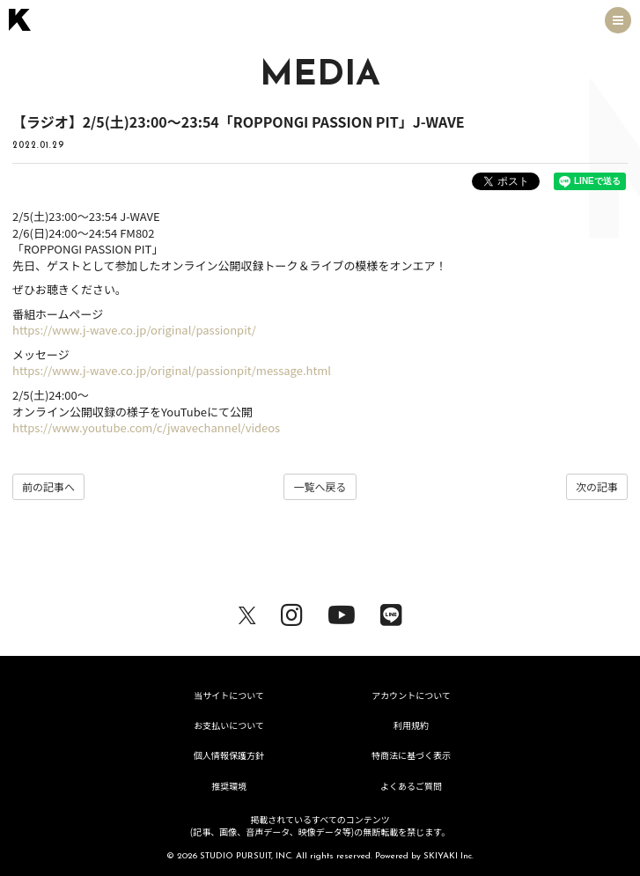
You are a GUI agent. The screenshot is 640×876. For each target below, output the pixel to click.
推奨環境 (228, 785)
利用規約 (411, 725)
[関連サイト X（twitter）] (247, 611)
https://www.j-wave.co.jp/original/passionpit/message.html (171, 370)
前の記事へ (48, 486)
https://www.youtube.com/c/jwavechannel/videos (146, 427)
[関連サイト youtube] (341, 611)
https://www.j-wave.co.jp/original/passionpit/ (134, 329)
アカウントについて (411, 695)
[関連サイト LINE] (391, 611)
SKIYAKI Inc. (448, 856)
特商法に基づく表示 (411, 755)
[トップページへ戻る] (20, 20)
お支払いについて (229, 725)
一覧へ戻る (319, 486)
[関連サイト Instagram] (292, 611)
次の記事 (597, 486)
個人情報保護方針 (229, 755)
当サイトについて (229, 695)
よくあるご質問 (411, 785)
